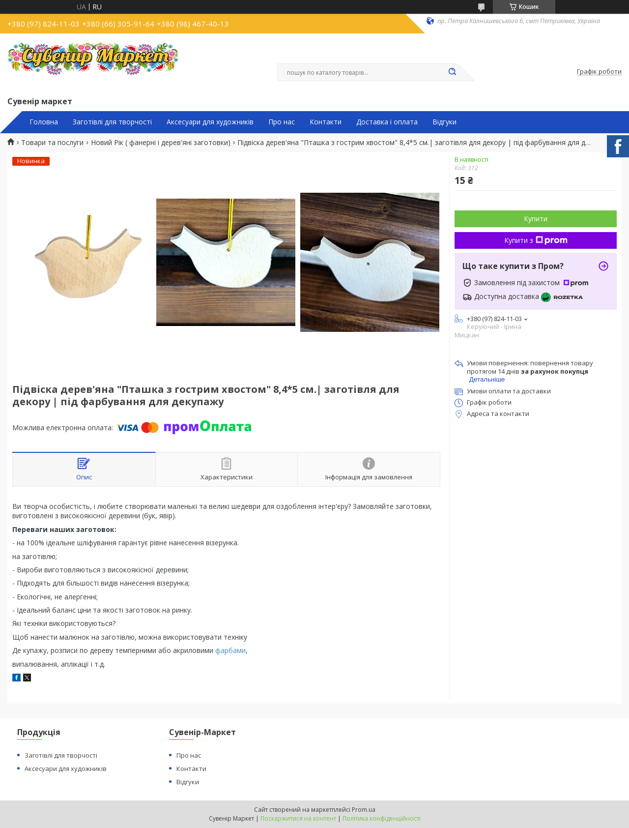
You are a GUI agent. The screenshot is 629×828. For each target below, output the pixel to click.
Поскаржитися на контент (298, 818)
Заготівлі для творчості (112, 121)
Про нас (281, 121)
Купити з (536, 240)
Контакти (326, 121)
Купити (535, 218)
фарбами (230, 650)
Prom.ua (363, 809)
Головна (43, 121)
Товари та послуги (52, 142)
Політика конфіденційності (382, 818)
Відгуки (444, 121)
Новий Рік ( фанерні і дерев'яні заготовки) (160, 142)
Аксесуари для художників (210, 121)
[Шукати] (452, 72)
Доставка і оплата (387, 121)
